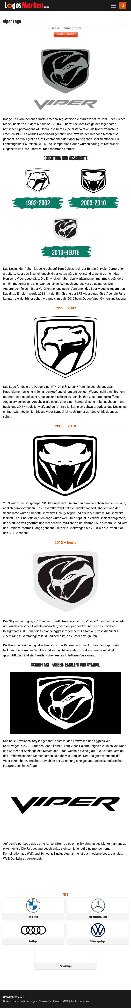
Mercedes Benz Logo (98, 916)
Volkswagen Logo (97, 941)
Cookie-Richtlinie (49, 1001)
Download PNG (65, 34)
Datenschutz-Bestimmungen (20, 1001)
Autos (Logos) (72, 28)
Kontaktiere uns (79, 1001)
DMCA (65, 1001)
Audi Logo (33, 941)
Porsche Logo (65, 966)
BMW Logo (33, 916)
